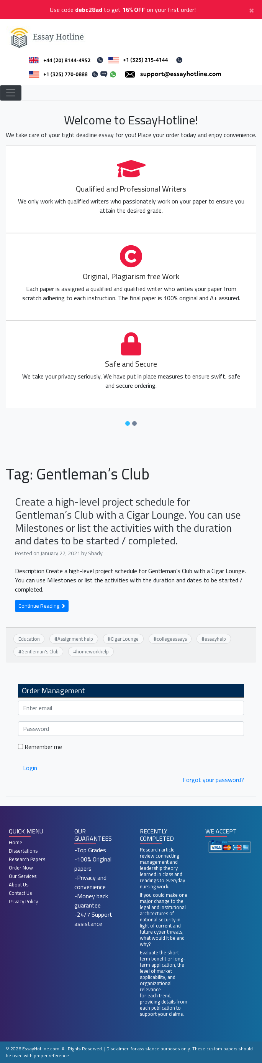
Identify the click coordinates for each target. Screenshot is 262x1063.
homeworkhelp (92, 651)
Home (15, 842)
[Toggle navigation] (10, 93)
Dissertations (23, 850)
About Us (18, 884)
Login (30, 768)
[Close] (251, 9)
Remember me (40, 746)
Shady (95, 553)
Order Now (21, 867)
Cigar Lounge (125, 638)
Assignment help (75, 638)
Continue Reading (41, 606)
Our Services (22, 876)
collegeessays (172, 638)
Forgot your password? (213, 779)
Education (29, 638)
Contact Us (20, 893)
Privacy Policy (23, 901)
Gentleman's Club (40, 651)
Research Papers (27, 859)
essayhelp (215, 638)
